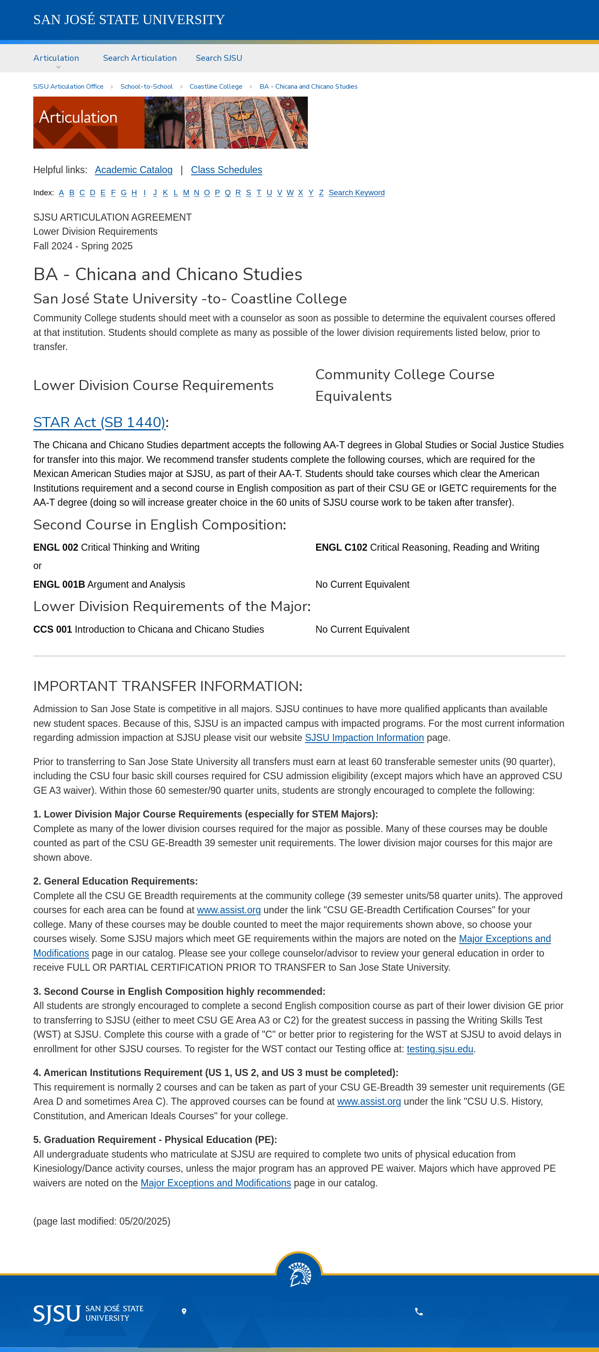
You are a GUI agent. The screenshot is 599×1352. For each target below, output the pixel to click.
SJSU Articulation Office (68, 86)
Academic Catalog (134, 169)
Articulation (56, 58)
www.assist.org (229, 910)
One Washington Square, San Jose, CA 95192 (294, 1311)
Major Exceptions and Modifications (216, 1183)
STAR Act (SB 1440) (99, 422)
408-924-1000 (461, 1311)
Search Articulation (140, 58)
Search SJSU (219, 58)
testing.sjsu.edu (440, 1049)
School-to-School (147, 86)
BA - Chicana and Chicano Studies (309, 86)
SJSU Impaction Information (364, 737)
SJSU (129, 19)
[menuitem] (59, 58)
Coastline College (216, 86)
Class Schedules (226, 169)
